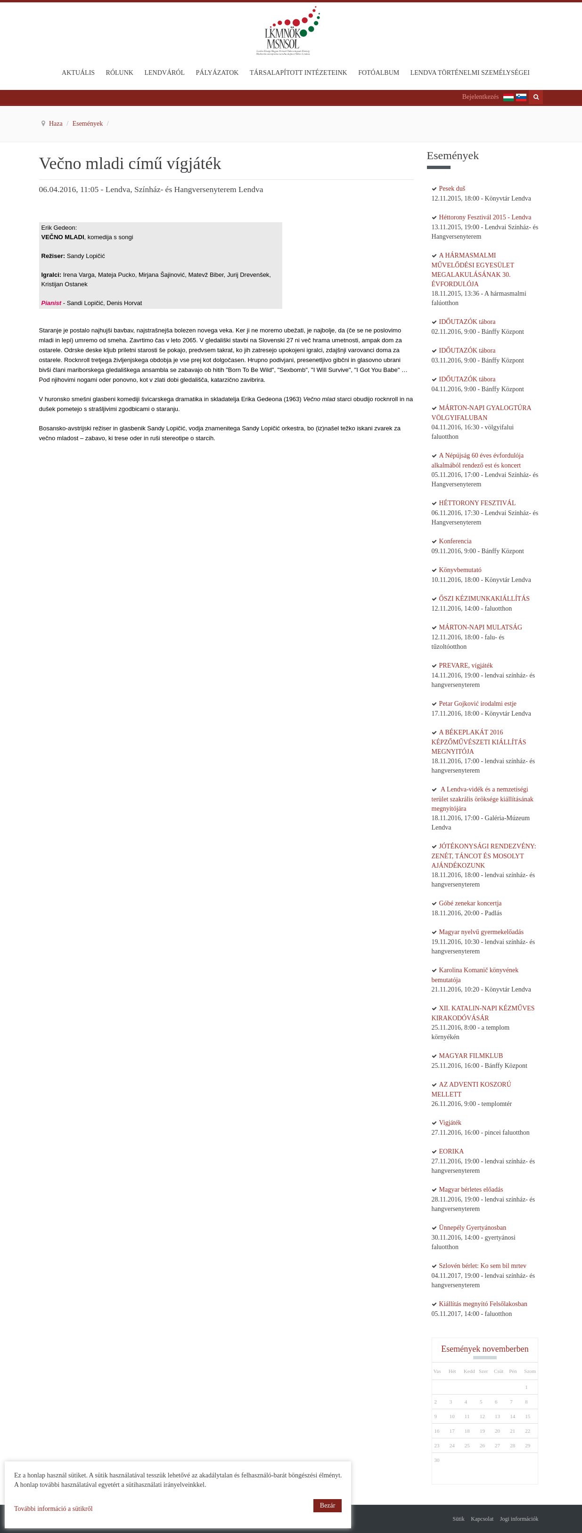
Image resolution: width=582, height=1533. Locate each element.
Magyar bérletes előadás (471, 1189)
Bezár (328, 1505)
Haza (56, 123)
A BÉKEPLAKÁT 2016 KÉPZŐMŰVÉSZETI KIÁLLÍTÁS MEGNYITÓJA (479, 742)
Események (89, 123)
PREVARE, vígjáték (466, 665)
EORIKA (451, 1151)
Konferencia (455, 541)
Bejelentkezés (480, 96)
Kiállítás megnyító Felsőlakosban (483, 1303)
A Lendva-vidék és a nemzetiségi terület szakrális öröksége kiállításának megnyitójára (483, 799)
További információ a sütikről (53, 1508)
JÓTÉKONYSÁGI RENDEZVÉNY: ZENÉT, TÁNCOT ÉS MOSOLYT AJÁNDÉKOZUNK (484, 856)
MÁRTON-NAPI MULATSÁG (481, 627)
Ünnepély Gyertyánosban (473, 1227)
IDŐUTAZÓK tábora (467, 321)
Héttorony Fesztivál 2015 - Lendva (485, 217)
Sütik (459, 1519)
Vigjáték (450, 1122)
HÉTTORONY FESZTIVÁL (477, 503)
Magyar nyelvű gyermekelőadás (481, 932)
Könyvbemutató (460, 569)
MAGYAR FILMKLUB (471, 1055)
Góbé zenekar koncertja (470, 903)
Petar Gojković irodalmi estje (477, 703)
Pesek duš (452, 188)
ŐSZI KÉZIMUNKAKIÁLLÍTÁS (484, 598)
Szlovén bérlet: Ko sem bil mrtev (482, 1265)
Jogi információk (519, 1519)
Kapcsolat (482, 1519)
